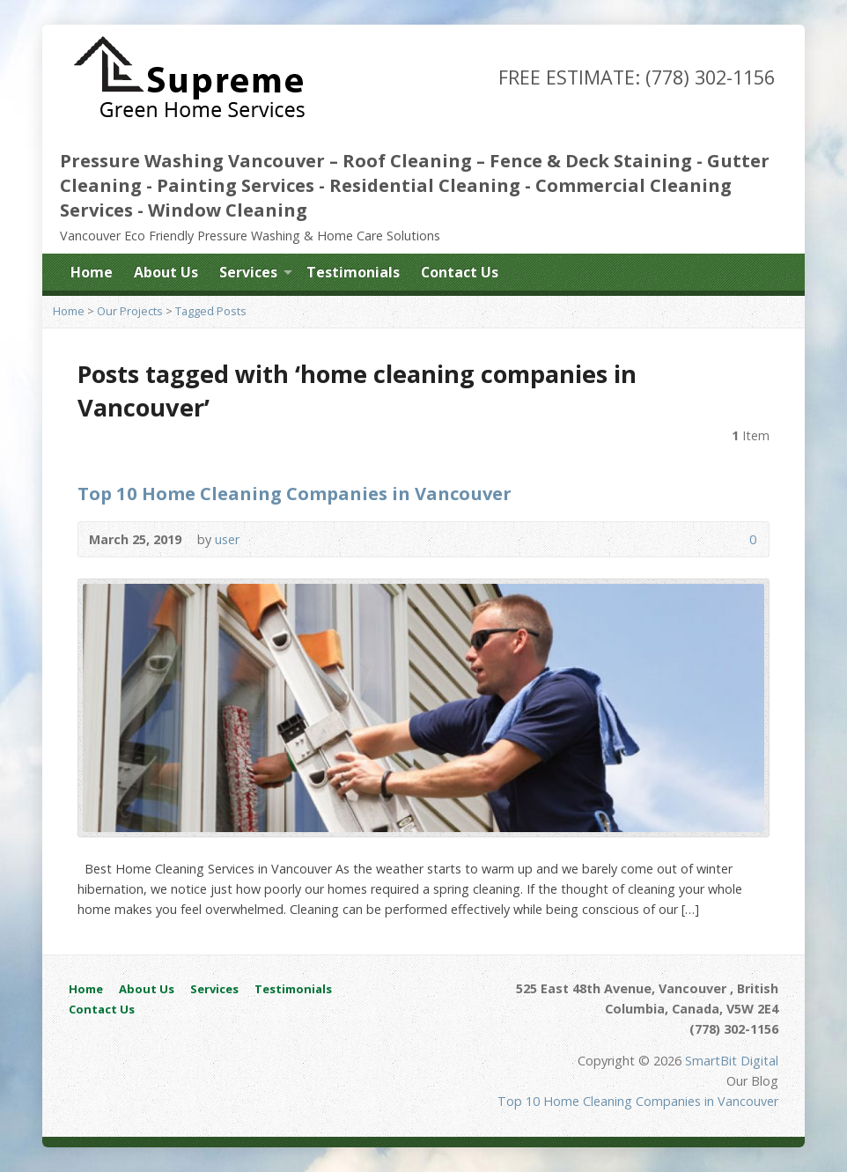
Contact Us (459, 272)
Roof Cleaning (407, 160)
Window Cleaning (227, 209)
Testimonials (353, 272)
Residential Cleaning (424, 185)
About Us (166, 272)
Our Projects (130, 311)
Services (248, 272)
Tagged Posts (211, 311)
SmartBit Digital (731, 1060)
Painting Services (235, 185)
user (227, 539)
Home (91, 272)
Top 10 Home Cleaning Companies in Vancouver (294, 493)
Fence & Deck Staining (591, 160)
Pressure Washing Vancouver (192, 160)
